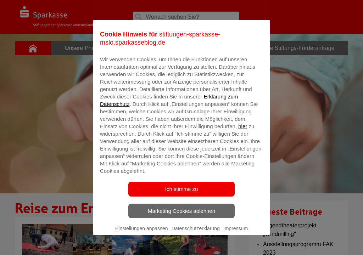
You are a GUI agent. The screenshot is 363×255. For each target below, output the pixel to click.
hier (242, 135)
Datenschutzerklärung (196, 237)
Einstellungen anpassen (141, 237)
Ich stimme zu (181, 198)
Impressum (235, 237)
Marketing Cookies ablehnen (181, 220)
